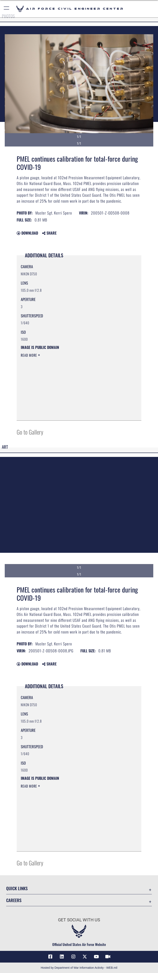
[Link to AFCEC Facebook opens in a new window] (50, 957)
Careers (13, 900)
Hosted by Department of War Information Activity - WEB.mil (79, 967)
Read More (29, 355)
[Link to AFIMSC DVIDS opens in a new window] (108, 957)
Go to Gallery (30, 431)
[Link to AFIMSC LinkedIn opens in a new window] (62, 957)
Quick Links (17, 888)
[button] (6, 8)
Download (27, 233)
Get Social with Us (79, 919)
